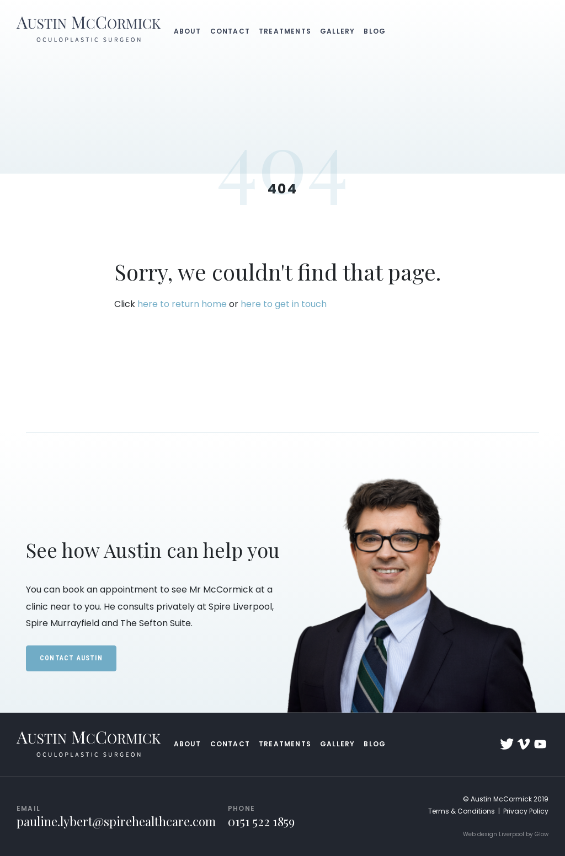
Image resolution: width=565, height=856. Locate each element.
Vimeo (523, 744)
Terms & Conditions (461, 811)
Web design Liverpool (493, 834)
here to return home (182, 304)
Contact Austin (71, 658)
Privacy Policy (525, 811)
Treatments (285, 31)
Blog (375, 31)
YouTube (540, 744)
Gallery (337, 31)
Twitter (507, 744)
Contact (230, 31)
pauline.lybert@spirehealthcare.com (116, 821)
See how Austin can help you (153, 549)
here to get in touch (284, 304)
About (187, 31)
